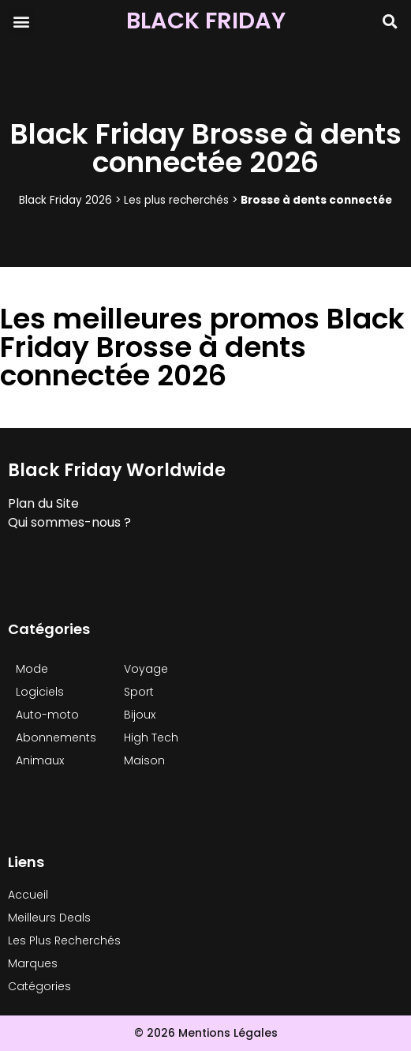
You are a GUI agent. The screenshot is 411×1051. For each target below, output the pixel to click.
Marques (33, 963)
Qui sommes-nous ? (69, 522)
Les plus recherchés (176, 200)
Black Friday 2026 (65, 200)
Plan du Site (43, 503)
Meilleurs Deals (49, 917)
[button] (21, 21)
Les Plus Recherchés (64, 940)
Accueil (28, 895)
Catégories (39, 986)
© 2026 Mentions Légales (206, 1033)
